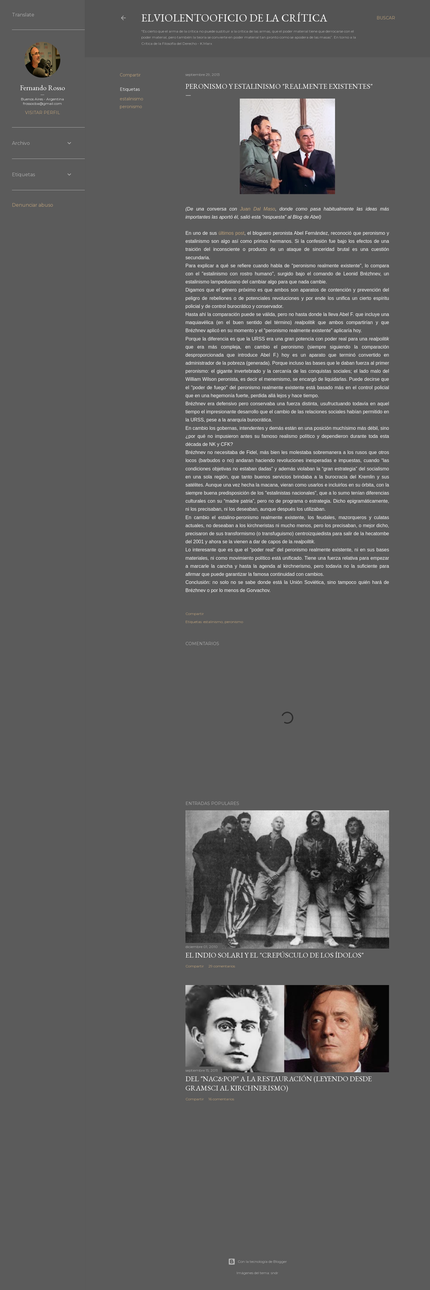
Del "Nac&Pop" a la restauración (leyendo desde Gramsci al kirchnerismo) (278, 1083)
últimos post (231, 233)
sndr (274, 1273)
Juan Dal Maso (257, 208)
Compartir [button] (130, 75)
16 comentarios (221, 1099)
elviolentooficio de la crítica (234, 18)
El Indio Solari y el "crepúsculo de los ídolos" (274, 955)
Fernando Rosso (42, 87)
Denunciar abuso (32, 205)
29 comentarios (221, 966)
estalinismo (131, 99)
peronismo (131, 106)
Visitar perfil (42, 112)
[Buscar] (386, 18)
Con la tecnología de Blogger (257, 1261)
